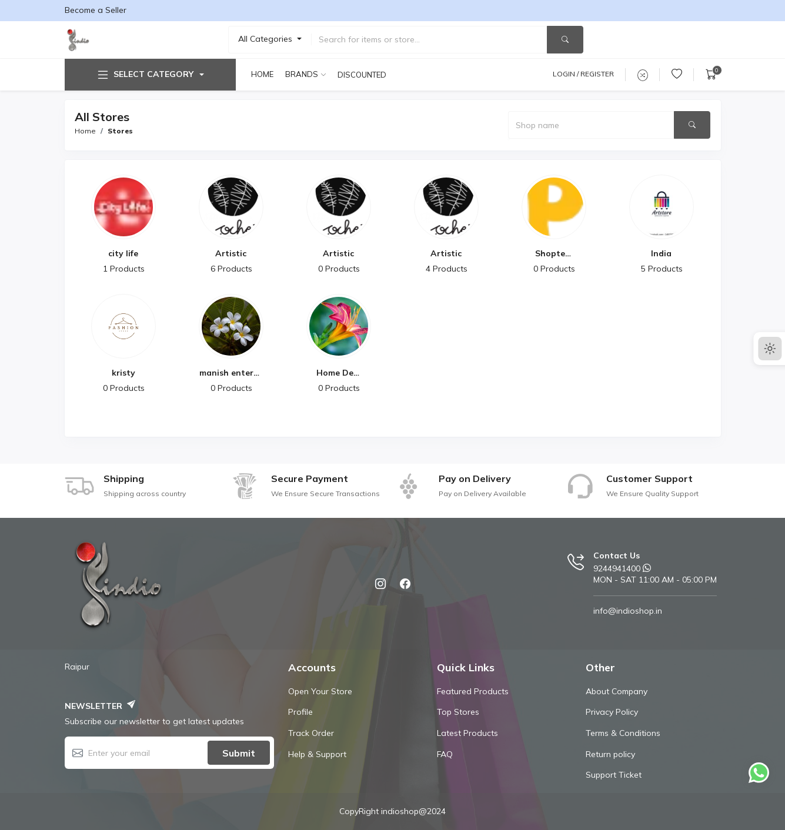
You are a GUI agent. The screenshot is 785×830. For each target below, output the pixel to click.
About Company (616, 691)
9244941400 (616, 568)
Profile (300, 712)
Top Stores (458, 712)
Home (262, 74)
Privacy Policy (612, 712)
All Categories (266, 39)
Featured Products (473, 691)
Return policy (610, 754)
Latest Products (467, 733)
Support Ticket (614, 774)
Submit (238, 753)
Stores (120, 130)
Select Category (144, 74)
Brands (301, 74)
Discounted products (363, 74)
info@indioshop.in (627, 610)
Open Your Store (320, 691)
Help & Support (317, 754)
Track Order (311, 733)
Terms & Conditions (623, 733)
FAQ (445, 754)
